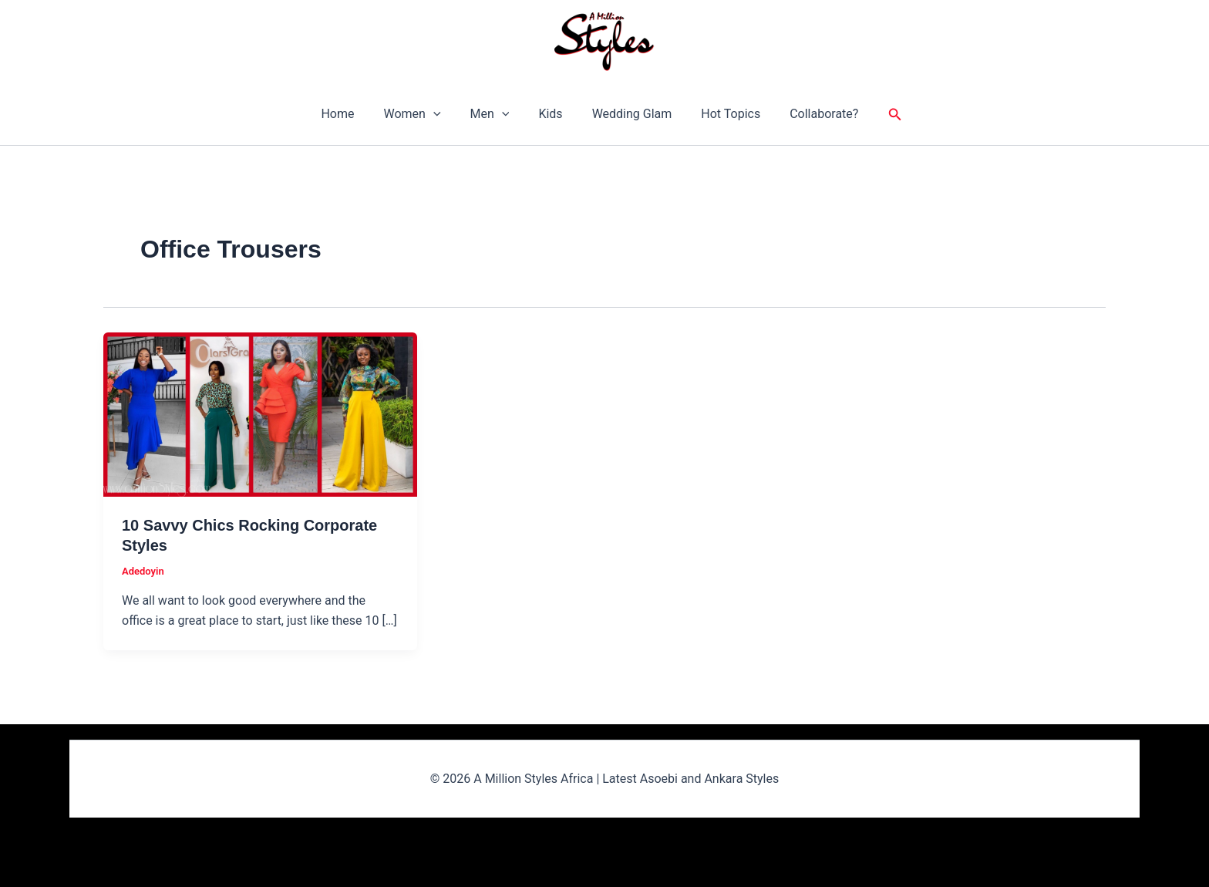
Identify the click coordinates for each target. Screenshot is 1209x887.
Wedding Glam (628, 113)
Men (494, 114)
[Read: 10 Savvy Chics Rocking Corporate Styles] (260, 413)
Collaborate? (810, 113)
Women (421, 114)
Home (351, 113)
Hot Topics (721, 113)
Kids (550, 113)
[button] (442, 114)
